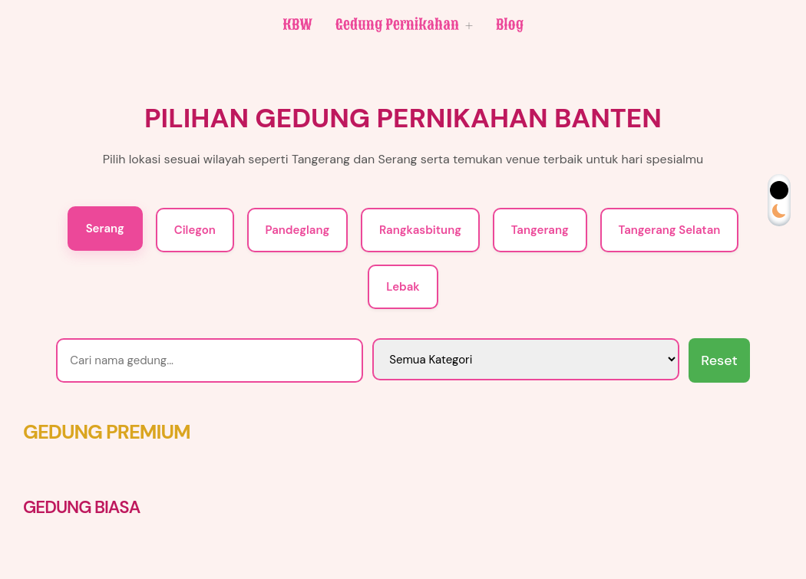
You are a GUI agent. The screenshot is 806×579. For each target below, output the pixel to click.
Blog (510, 24)
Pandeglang (298, 230)
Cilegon (195, 230)
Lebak (402, 286)
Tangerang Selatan (670, 230)
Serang (105, 228)
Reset (719, 360)
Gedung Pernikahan (404, 25)
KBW (297, 24)
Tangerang (540, 230)
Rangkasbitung (420, 230)
